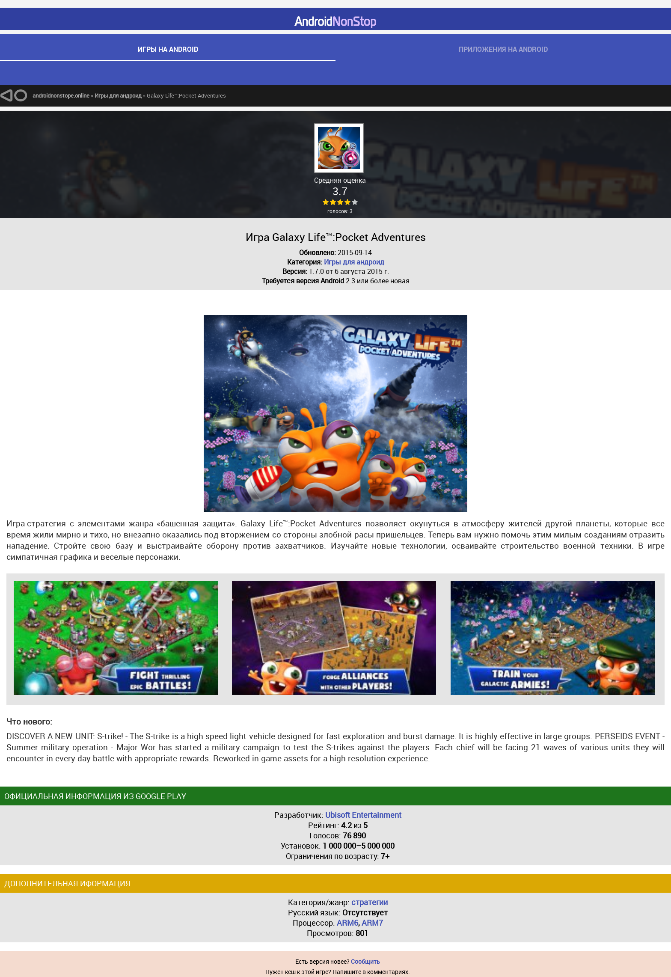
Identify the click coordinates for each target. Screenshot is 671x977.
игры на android (168, 49)
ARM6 (347, 923)
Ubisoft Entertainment (363, 815)
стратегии (369, 902)
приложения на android (503, 49)
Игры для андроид (354, 262)
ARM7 (372, 923)
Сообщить (365, 961)
